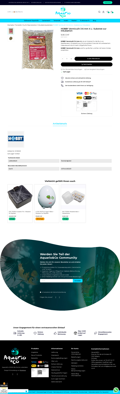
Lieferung (54, 352)
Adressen (74, 363)
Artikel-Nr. (11, 151)
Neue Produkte (36, 355)
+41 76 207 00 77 (108, 360)
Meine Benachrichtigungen (78, 370)
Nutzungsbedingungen (59, 358)
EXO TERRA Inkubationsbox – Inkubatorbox (70, 212)
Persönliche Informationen (76, 353)
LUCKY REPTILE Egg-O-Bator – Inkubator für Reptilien (45, 212)
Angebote (34, 352)
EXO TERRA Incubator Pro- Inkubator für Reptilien (20, 212)
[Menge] (67, 59)
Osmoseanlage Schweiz (44, 392)
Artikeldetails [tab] (60, 123)
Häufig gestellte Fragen (59, 373)
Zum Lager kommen (58, 379)
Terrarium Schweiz (17, 392)
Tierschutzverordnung (59, 376)
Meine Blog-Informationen (76, 374)
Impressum (55, 355)
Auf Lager (11, 154)
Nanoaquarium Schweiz (61, 392)
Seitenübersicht (56, 382)
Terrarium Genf (30, 392)
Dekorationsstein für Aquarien (99, 392)
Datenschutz (55, 370)
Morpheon (23, 370)
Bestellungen (75, 357)
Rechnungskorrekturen (79, 360)
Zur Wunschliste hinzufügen (71, 69)
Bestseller (34, 358)
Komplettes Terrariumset (79, 392)
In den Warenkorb (93, 58)
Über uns (54, 361)
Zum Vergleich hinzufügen (94, 69)
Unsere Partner (56, 367)
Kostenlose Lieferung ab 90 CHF (19, 2)
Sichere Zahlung (36, 2)
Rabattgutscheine (77, 366)
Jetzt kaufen (86, 64)
